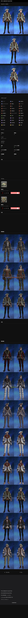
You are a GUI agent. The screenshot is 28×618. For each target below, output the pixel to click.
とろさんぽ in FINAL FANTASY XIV (7, 610)
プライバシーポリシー (4, 612)
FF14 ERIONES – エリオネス (6, 608)
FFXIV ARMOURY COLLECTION (6, 1)
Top (21, 585)
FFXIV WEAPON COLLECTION (6, 606)
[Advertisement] (14, 101)
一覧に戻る (7, 585)
